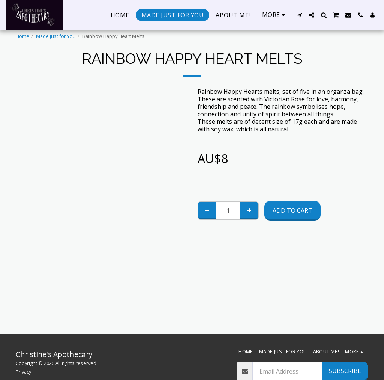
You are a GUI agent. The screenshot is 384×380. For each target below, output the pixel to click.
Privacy (23, 371)
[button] (299, 15)
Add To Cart (292, 210)
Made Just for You (56, 36)
